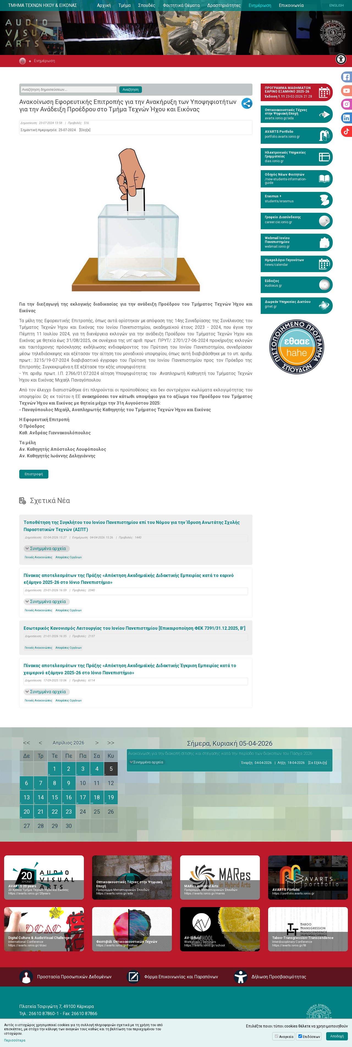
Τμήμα (125, 5)
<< (26, 743)
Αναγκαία (286, 1037)
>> (110, 743)
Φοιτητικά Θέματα (181, 5)
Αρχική (104, 5)
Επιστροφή (34, 474)
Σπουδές (146, 5)
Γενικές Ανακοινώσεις (38, 557)
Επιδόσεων (311, 1037)
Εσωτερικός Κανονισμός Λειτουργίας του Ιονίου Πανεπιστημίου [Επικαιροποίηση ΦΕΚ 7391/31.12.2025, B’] (134, 628)
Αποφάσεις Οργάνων (69, 557)
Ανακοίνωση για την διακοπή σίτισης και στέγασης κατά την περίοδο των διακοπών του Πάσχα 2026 (220, 753)
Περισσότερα (14, 1040)
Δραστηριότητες (224, 5)
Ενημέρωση (260, 5)
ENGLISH (336, 5)
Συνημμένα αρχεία (48, 548)
